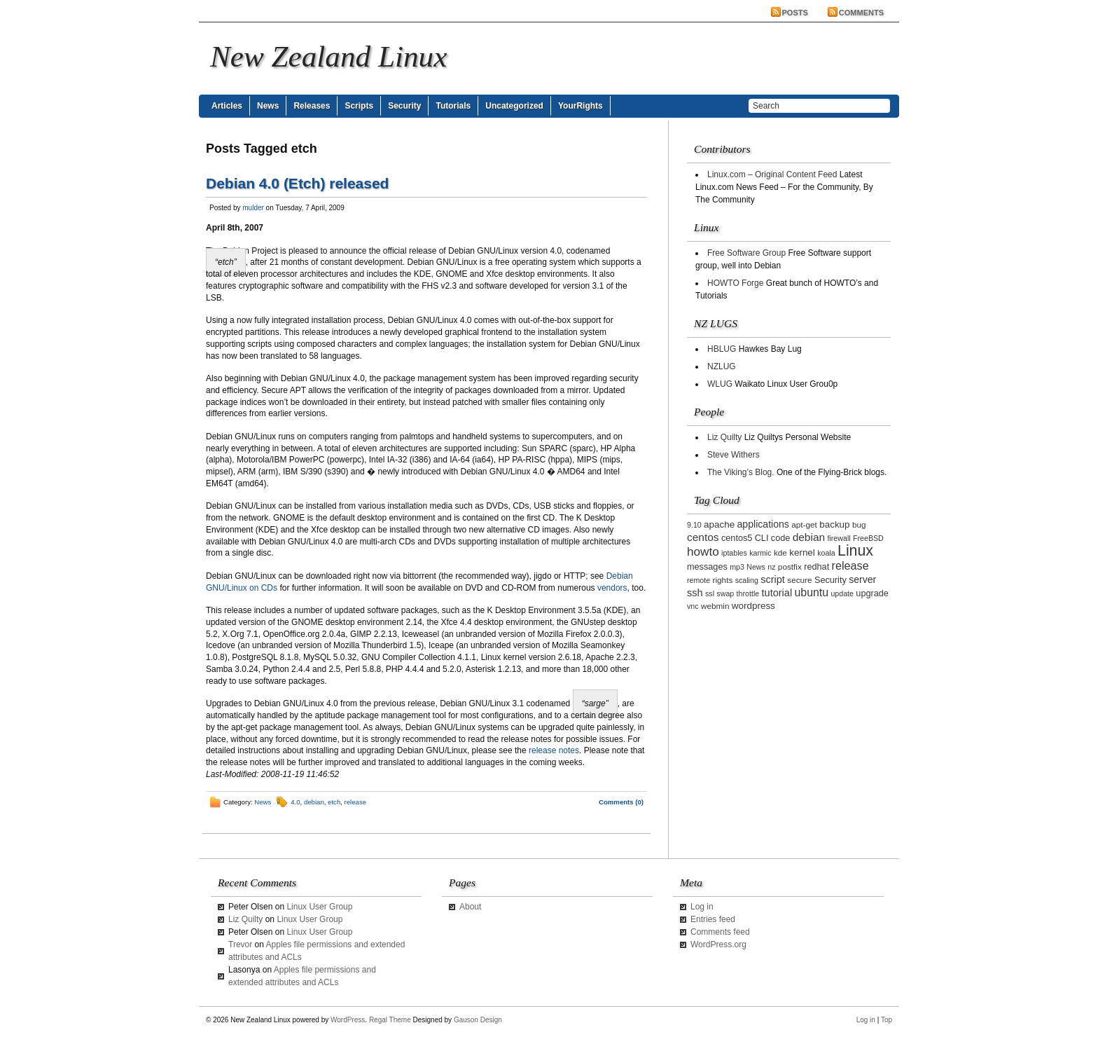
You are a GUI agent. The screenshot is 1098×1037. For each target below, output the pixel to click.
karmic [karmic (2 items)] (760, 553)
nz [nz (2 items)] (771, 567)
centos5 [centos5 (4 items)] (736, 538)
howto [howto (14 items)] (703, 551)
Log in (702, 907)
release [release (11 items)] (850, 565)
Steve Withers (733, 455)
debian (314, 802)
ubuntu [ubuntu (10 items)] (812, 592)
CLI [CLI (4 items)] (762, 538)
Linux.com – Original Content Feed (772, 174)
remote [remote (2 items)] (698, 580)
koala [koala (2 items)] (826, 553)
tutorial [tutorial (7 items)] (777, 592)
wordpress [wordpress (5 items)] (753, 605)
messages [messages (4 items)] (707, 567)
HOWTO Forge (735, 283)
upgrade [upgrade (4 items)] (872, 593)
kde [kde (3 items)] (780, 552)
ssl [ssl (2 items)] (709, 593)
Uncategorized (514, 106)
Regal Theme (390, 1020)
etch (334, 802)
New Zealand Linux (328, 56)
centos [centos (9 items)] (703, 537)
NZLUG (721, 366)
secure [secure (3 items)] (799, 579)
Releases (311, 106)
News (268, 106)
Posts (795, 12)
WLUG (719, 384)
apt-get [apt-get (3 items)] (804, 524)
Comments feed (720, 932)
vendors (612, 588)
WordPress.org (718, 944)
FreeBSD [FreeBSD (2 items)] (868, 538)
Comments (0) (621, 802)
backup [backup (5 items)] (834, 524)
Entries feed (712, 919)
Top (886, 1020)
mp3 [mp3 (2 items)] (737, 567)
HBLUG (721, 349)
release (355, 802)
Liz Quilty (724, 437)
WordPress (348, 1020)
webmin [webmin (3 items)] (715, 605)
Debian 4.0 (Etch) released (297, 183)
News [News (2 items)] (755, 567)
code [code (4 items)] (781, 538)
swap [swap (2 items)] (725, 593)
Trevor (240, 944)
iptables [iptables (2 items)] (734, 553)
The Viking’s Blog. (740, 472)
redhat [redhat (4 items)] (816, 567)
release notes (554, 750)
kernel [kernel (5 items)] (802, 552)
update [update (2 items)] (842, 593)
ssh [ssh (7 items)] (695, 592)
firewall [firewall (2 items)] (838, 538)
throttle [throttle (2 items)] (748, 593)
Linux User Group (319, 907)
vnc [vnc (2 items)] (693, 606)
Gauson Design (478, 1020)
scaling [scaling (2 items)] (746, 580)
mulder (253, 208)
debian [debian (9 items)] (809, 537)
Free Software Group (746, 253)
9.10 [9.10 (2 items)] (694, 525)
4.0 (295, 802)
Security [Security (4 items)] (830, 580)
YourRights (580, 106)
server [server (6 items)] (862, 579)
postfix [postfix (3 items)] (790, 566)
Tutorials (453, 106)
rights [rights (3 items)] (723, 579)
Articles (226, 106)
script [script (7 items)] (772, 579)
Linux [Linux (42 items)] (855, 550)
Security (404, 106)
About (470, 907)
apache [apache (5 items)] (719, 524)
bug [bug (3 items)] (859, 524)
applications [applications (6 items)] (763, 524)
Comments (861, 12)
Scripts (359, 106)
